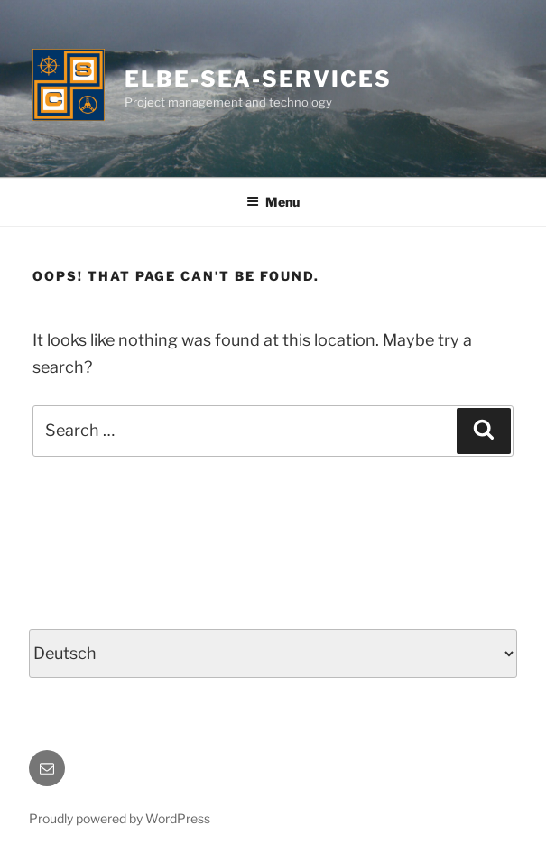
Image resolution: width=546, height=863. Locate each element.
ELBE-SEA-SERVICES (258, 79)
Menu (273, 201)
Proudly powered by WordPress (119, 818)
